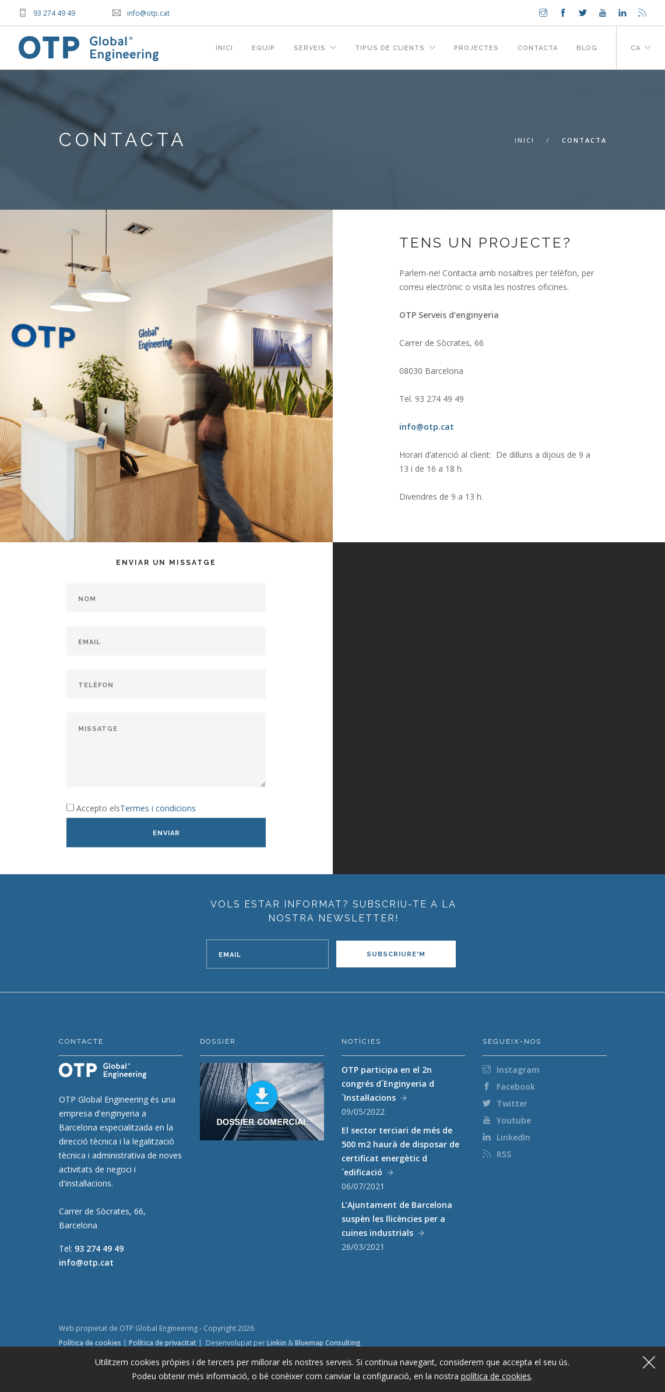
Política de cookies (90, 1343)
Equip (263, 48)
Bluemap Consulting (328, 1343)
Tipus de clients (390, 48)
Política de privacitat (162, 1343)
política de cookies (496, 1376)
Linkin (276, 1343)
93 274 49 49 (99, 1248)
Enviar (166, 832)
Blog (586, 48)
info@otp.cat (426, 426)
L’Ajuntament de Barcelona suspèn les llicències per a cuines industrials (397, 1218)
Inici (224, 48)
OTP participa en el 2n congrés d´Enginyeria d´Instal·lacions (388, 1083)
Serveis (310, 48)
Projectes (476, 48)
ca (636, 48)
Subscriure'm (396, 954)
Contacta (538, 48)
